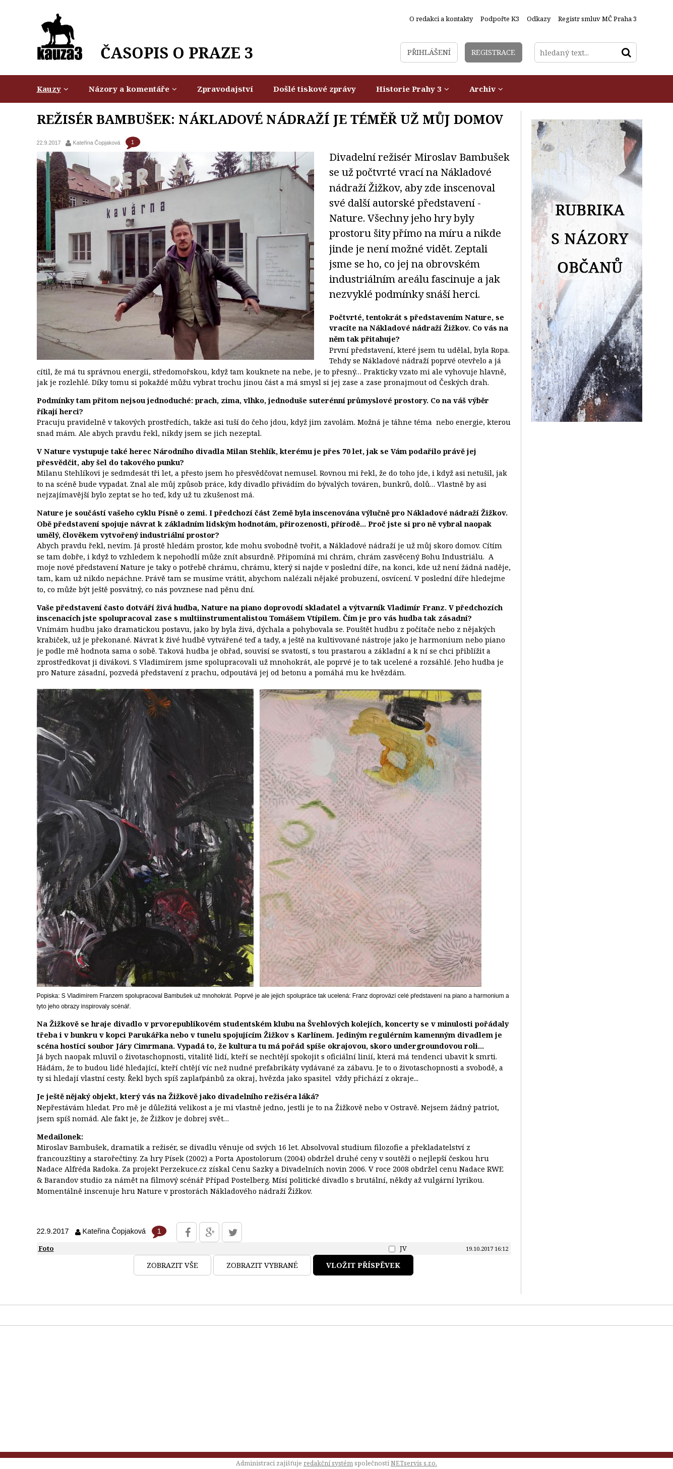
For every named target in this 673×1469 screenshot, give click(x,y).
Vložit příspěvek (363, 1265)
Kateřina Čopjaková (96, 143)
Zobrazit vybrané (262, 1265)
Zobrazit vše (172, 1265)
